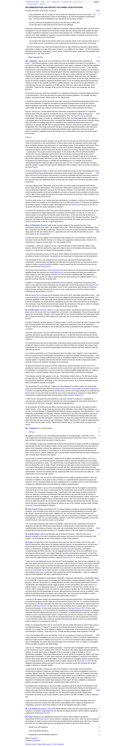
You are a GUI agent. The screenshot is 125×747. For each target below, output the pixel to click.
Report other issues (44, 744)
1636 (98, 114)
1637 (98, 173)
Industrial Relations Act (75, 395)
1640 (98, 355)
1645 (98, 635)
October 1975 (56, 2)
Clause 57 (42, 4)
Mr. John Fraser (31, 509)
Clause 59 (36, 740)
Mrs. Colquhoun (31, 61)
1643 (98, 528)
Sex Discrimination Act (76, 388)
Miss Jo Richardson (32, 225)
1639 (98, 295)
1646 (98, 690)
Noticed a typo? (30, 744)
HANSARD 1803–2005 (32, 2)
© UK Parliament (58, 744)
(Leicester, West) (46, 310)
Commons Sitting (32, 4)
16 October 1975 (67, 2)
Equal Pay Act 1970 (78, 67)
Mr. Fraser (29, 542)
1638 (98, 232)
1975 (48, 2)
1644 (98, 580)
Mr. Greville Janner (32, 310)
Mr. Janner (29, 436)
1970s (43, 2)
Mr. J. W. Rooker (31, 709)
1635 (98, 61)
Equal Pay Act (79, 116)
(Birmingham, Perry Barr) (46, 709)
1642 (98, 471)
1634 (98, 11)
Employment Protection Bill (77, 563)
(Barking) (44, 225)
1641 (98, 411)
